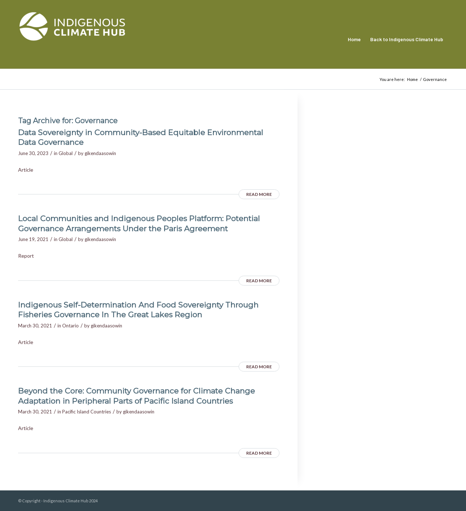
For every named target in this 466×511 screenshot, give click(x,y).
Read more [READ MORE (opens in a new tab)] (259, 194)
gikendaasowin (100, 153)
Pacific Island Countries (86, 412)
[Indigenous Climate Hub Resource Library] (72, 39)
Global (66, 153)
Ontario (70, 325)
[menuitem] (354, 39)
